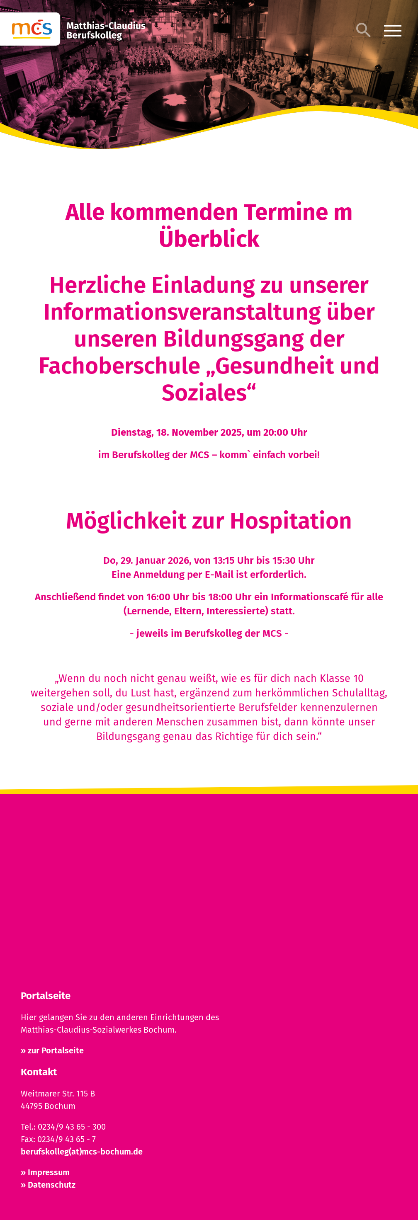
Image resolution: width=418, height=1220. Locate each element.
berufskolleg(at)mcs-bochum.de (82, 1152)
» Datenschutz (48, 1185)
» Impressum (45, 1172)
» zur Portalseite (52, 1050)
